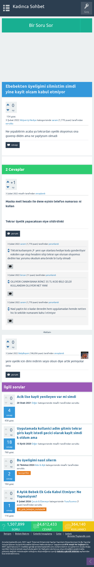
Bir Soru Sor (41, 25)
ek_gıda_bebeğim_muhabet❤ (31, 509)
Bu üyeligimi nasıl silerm (36, 460)
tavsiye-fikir (23, 473)
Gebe (58, 534)
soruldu (9, 123)
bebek (68, 534)
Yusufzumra (70, 501)
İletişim (7, 534)
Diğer (35, 403)
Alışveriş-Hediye (28, 120)
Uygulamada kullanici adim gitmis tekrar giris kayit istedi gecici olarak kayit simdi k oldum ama (49, 433)
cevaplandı (40, 193)
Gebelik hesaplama (42, 534)
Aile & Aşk (40, 465)
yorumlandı (54, 244)
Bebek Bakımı (22, 534)
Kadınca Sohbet (29, 6)
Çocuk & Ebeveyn (40, 501)
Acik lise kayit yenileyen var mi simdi (46, 397)
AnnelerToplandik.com (78, 536)
